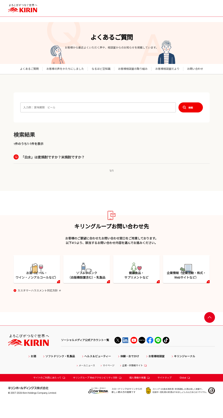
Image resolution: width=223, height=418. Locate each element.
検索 (190, 107)
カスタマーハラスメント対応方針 (39, 309)
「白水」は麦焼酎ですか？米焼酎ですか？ (53, 157)
